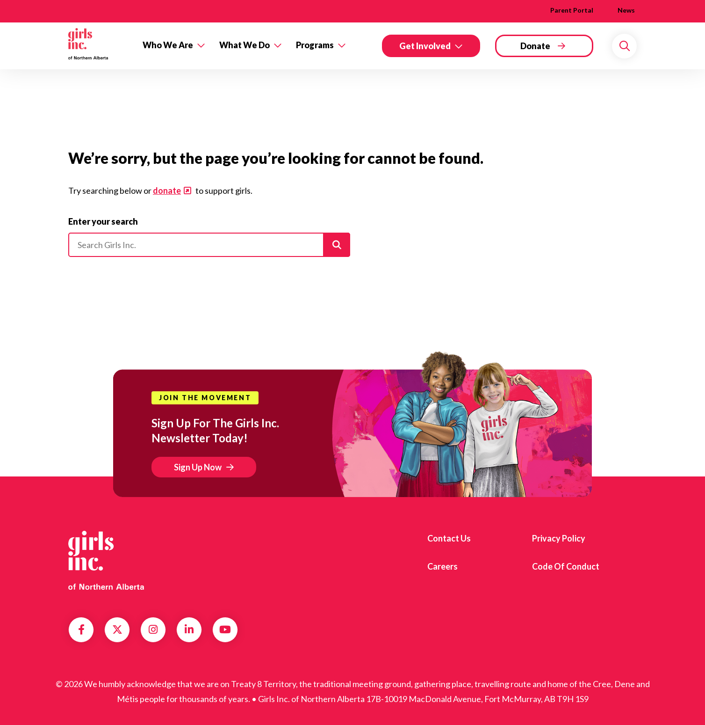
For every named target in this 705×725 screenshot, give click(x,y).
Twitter (117, 629)
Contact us (449, 538)
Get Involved (425, 46)
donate (167, 190)
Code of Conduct (565, 566)
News (626, 10)
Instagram (153, 629)
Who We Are (168, 45)
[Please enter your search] (209, 245)
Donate (535, 46)
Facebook (81, 629)
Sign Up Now (198, 467)
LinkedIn (189, 629)
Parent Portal (571, 10)
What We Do (244, 45)
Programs (315, 45)
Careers (442, 566)
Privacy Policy (558, 538)
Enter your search (103, 221)
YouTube (225, 629)
